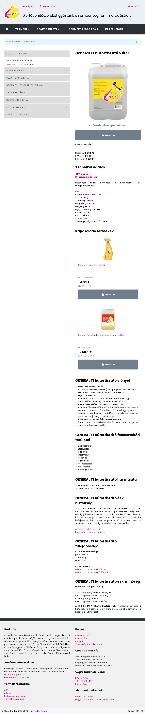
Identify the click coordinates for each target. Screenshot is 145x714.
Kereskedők (114, 29)
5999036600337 (92, 194)
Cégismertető (82, 635)
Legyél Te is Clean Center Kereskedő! (94, 699)
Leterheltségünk (12, 674)
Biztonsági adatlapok (15, 696)
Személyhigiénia (17, 100)
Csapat (79, 641)
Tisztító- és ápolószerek (19, 60)
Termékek (22, 29)
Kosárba (108, 135)
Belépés (28, 6)
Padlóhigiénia (15, 70)
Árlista (7, 693)
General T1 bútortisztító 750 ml (93, 265)
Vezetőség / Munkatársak (88, 644)
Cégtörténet (82, 638)
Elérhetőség (81, 678)
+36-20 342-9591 (84, 696)
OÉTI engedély (83, 174)
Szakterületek (49, 29)
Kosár (134, 6)
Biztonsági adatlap (86, 177)
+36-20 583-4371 (84, 681)
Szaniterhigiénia (17, 78)
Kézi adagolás (15, 107)
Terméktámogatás (83, 29)
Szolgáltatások (17, 115)
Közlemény (81, 684)
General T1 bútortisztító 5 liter (90, 569)
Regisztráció (47, 6)
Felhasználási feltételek (16, 677)
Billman (44, 711)
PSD (77, 191)
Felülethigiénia (16, 54)
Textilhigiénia (15, 92)
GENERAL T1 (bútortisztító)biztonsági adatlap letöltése (90, 531)
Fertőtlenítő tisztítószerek (20, 64)
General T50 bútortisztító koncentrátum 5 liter (101, 335)
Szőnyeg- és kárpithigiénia (24, 85)
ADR (6, 690)
